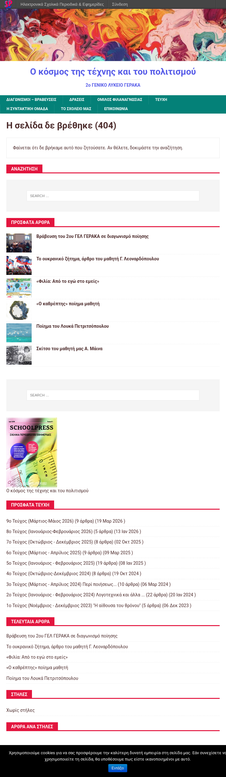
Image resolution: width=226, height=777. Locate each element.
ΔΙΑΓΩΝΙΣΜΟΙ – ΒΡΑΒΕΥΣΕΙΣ (31, 99)
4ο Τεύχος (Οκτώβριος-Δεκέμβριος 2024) (48, 573)
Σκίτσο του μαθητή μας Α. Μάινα (69, 348)
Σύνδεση (120, 4)
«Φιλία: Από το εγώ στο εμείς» (67, 281)
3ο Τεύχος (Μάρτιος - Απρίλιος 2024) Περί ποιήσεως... (61, 584)
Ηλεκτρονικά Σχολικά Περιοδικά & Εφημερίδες (62, 4)
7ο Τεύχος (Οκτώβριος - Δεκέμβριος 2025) (49, 541)
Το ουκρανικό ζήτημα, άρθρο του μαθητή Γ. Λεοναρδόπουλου (97, 258)
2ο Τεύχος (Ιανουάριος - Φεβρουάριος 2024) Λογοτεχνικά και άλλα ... (75, 594)
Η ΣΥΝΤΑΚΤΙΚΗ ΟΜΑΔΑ (27, 109)
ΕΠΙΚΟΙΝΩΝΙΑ (116, 109)
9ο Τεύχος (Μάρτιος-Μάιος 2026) (40, 521)
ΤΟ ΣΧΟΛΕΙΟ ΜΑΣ (76, 109)
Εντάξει (118, 768)
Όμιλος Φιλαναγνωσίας (119, 99)
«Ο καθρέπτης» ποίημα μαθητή (68, 303)
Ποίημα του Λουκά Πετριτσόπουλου (72, 326)
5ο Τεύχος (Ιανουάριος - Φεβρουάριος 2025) (50, 563)
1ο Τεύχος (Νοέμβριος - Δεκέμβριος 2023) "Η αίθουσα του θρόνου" (73, 605)
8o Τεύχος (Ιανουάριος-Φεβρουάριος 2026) (49, 531)
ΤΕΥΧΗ (161, 99)
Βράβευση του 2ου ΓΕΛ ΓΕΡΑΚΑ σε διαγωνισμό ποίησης (92, 236)
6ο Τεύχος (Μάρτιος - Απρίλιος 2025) (43, 552)
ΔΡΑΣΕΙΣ (76, 99)
